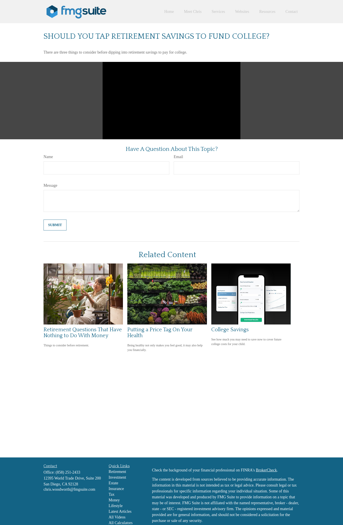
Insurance (116, 489)
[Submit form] (55, 225)
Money (114, 500)
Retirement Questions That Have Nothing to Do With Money (83, 332)
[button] (169, 11)
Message (50, 185)
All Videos (117, 517)
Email (178, 157)
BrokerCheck (266, 470)
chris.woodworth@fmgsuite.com (69, 489)
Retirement (117, 471)
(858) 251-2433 (68, 472)
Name (48, 157)
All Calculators (121, 523)
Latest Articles (120, 511)
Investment (117, 477)
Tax (112, 494)
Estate (113, 483)
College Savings (230, 330)
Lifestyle (116, 506)
